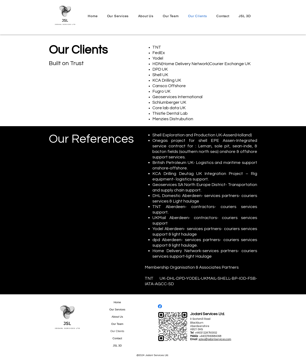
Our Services (117, 309)
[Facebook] (160, 306)
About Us (117, 316)
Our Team (117, 323)
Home (117, 302)
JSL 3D (117, 345)
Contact (117, 338)
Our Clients (117, 331)
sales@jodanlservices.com (214, 339)
